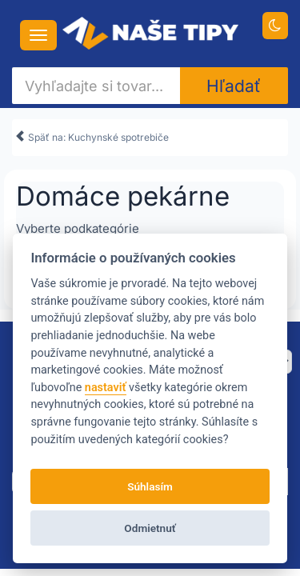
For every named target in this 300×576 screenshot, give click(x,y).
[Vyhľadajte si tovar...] (96, 85)
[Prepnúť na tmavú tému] (275, 25)
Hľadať (233, 86)
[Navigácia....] (38, 35)
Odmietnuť (149, 528)
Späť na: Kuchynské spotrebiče (91, 134)
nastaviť (105, 387)
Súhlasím (150, 486)
